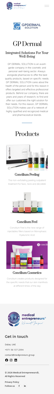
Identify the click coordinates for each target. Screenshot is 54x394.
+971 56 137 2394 (14, 349)
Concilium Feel (27, 222)
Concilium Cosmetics (27, 273)
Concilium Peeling (27, 175)
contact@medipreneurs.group (20, 354)
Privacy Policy (12, 381)
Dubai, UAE (10, 344)
